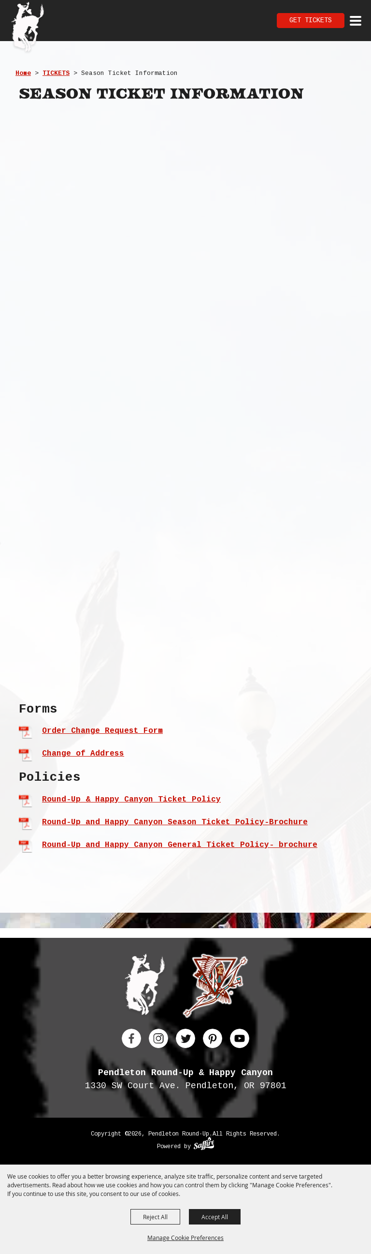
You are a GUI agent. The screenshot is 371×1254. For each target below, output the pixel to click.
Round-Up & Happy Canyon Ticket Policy (131, 799)
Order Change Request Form (102, 731)
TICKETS (56, 73)
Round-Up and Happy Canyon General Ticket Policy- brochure (179, 845)
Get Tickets (310, 20)
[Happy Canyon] (215, 987)
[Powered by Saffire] (204, 1145)
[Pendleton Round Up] (28, 28)
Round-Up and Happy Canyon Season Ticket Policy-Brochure (175, 822)
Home (23, 73)
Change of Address (83, 753)
